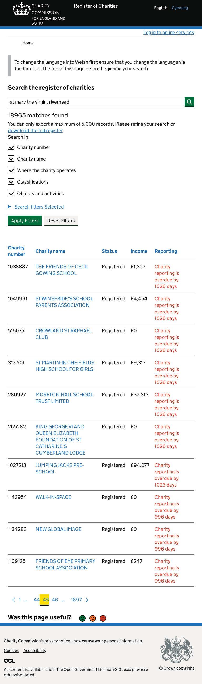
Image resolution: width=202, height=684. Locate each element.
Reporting (166, 251)
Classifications (33, 182)
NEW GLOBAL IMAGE (59, 529)
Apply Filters (25, 221)
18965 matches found (38, 115)
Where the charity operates (46, 170)
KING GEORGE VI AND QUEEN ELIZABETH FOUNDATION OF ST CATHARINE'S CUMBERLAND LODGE (60, 440)
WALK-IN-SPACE (53, 497)
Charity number (33, 147)
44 (37, 601)
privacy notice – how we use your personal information (93, 640)
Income (139, 251)
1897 (76, 601)
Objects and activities (40, 193)
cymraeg (180, 7)
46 (55, 601)
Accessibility (34, 650)
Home (27, 42)
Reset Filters (61, 221)
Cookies (11, 650)
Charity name (31, 159)
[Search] (101, 102)
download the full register (35, 130)
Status (109, 251)
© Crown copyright (176, 668)
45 (46, 601)
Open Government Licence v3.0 (92, 669)
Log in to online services (168, 32)
